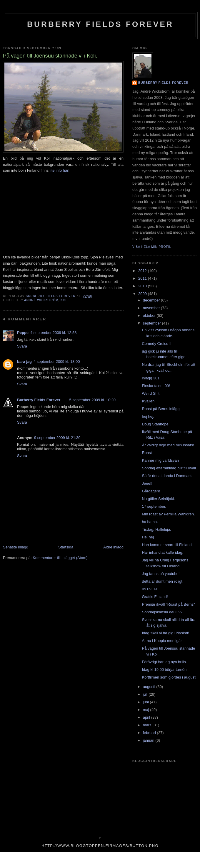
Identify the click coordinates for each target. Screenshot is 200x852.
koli (65, 300)
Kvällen (148, 401)
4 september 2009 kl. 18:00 (57, 361)
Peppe (23, 332)
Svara (22, 346)
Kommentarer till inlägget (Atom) (60, 558)
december (152, 300)
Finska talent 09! (156, 386)
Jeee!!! (147, 483)
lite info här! (59, 170)
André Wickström (41, 300)
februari (150, 732)
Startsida (65, 547)
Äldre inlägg (113, 547)
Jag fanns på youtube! (160, 573)
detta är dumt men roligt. (162, 581)
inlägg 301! (151, 378)
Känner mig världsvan (160, 460)
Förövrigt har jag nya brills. (164, 662)
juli (146, 694)
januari (149, 740)
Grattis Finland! (155, 596)
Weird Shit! (151, 393)
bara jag (24, 361)
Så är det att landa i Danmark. (167, 475)
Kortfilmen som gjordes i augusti (169, 677)
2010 (143, 286)
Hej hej (148, 537)
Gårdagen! (151, 491)
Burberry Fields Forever (100, 24)
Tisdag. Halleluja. (156, 529)
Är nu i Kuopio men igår (162, 640)
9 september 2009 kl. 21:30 (57, 437)
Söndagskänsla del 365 (161, 612)
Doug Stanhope (155, 424)
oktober (150, 315)
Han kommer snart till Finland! (167, 545)
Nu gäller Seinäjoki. (158, 499)
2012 (143, 270)
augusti (149, 686)
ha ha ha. (150, 522)
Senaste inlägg (15, 547)
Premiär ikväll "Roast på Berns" (168, 604)
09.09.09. (150, 589)
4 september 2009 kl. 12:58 (53, 332)
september (152, 323)
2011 (143, 278)
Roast (147, 452)
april (147, 717)
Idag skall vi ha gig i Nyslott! (165, 633)
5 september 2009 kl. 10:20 (92, 400)
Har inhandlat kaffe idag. (162, 552)
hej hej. (148, 416)
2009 (143, 293)
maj (146, 709)
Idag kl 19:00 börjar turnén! (164, 669)
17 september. (154, 506)
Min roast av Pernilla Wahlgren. (168, 514)
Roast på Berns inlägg (160, 409)
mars (148, 725)
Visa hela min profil (151, 246)
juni (146, 702)
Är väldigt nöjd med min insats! (168, 445)
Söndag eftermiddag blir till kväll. (169, 468)
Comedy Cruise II (156, 343)
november (152, 308)
